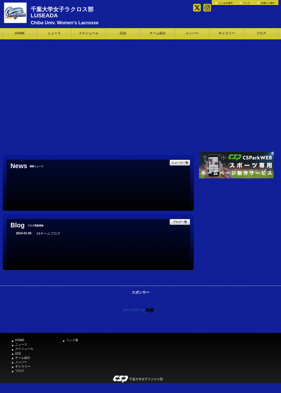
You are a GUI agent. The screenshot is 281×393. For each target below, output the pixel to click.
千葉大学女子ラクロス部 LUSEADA (62, 12)
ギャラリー (226, 33)
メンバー (192, 33)
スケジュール (89, 33)
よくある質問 (225, 3)
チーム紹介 (157, 33)
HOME (20, 33)
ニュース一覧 (179, 162)
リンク (246, 3)
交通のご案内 (268, 3)
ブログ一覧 (180, 221)
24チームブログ (48, 233)
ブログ (261, 33)
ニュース (54, 33)
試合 (123, 33)
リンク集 (72, 340)
